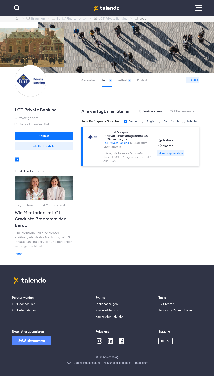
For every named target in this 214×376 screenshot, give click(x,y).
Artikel (124, 80)
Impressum (141, 362)
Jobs (107, 80)
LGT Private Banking (116, 143)
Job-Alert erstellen (44, 146)
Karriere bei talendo (109, 316)
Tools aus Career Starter (175, 310)
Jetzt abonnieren (31, 340)
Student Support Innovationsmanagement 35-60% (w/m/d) (126, 135)
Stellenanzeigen (107, 304)
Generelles (88, 80)
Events (100, 298)
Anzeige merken (172, 153)
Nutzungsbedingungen (117, 362)
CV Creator (166, 304)
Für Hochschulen (24, 304)
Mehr (18, 254)
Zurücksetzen (150, 111)
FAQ (68, 362)
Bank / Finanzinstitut (34, 124)
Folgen (194, 80)
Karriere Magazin (107, 310)
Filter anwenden (182, 111)
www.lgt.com (28, 118)
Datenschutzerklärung (87, 362)
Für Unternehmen (24, 310)
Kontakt (142, 80)
